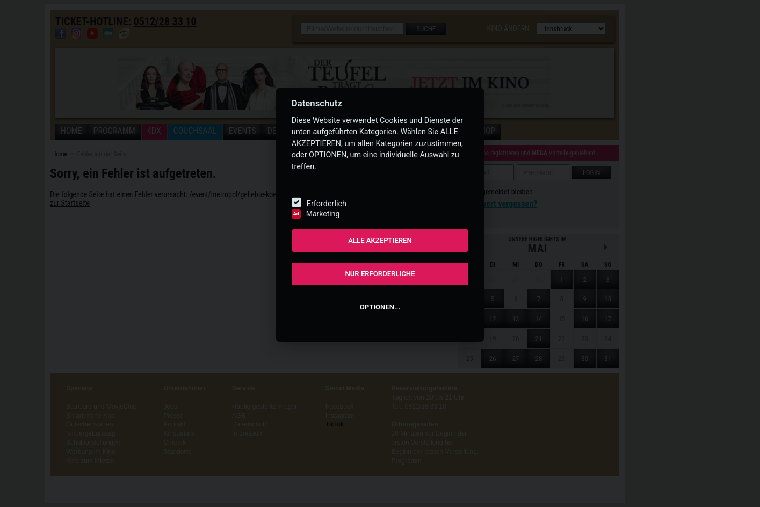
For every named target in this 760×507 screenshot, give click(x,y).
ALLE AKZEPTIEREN (380, 240)
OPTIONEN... (380, 307)
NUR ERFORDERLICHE (380, 274)
